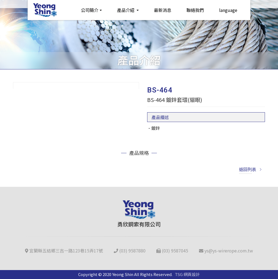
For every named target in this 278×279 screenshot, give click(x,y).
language (228, 10)
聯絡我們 (195, 10)
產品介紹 (126, 10)
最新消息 (162, 10)
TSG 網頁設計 (187, 274)
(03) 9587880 (130, 250)
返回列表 (250, 169)
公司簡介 (89, 10)
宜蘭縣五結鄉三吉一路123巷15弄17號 (64, 250)
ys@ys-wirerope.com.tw (226, 250)
